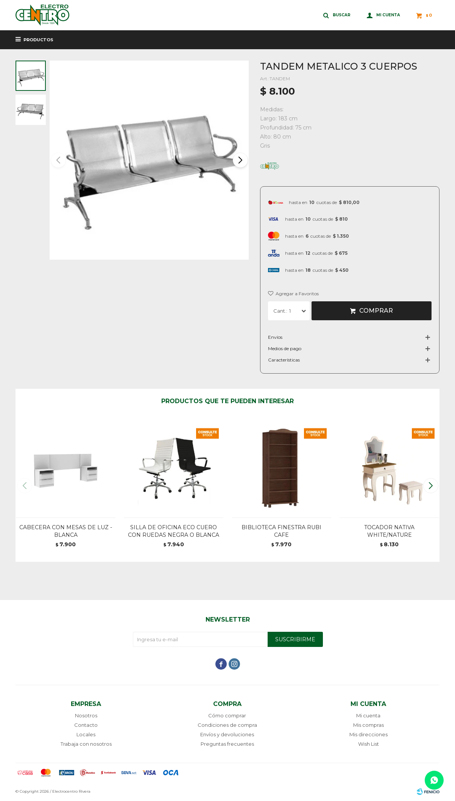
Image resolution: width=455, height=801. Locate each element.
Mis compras (368, 725)
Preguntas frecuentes (227, 744)
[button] (240, 160)
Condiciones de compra (227, 725)
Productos (38, 39)
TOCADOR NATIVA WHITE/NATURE (389, 531)
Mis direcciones (368, 734)
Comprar (376, 310)
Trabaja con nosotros (86, 744)
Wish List (368, 744)
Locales (85, 734)
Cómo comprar (227, 715)
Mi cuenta (368, 715)
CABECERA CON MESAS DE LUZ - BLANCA (65, 531)
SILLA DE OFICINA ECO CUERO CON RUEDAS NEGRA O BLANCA (173, 531)
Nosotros (86, 715)
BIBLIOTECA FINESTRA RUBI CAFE (281, 531)
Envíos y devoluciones (227, 734)
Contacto (86, 725)
